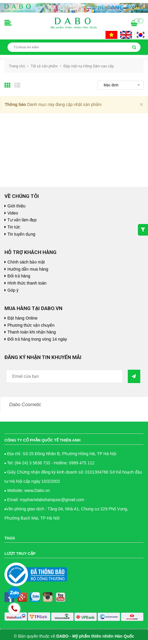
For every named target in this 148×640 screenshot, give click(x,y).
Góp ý (12, 290)
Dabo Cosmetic (25, 404)
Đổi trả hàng (18, 276)
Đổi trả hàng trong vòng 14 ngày (37, 339)
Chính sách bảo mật (26, 262)
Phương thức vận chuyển (30, 325)
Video (12, 213)
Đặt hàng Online (22, 318)
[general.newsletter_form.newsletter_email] (64, 376)
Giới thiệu (16, 206)
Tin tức (13, 227)
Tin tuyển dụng (21, 234)
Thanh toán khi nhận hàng (31, 332)
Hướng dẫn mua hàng (27, 269)
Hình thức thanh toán (26, 283)
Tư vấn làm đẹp (22, 219)
